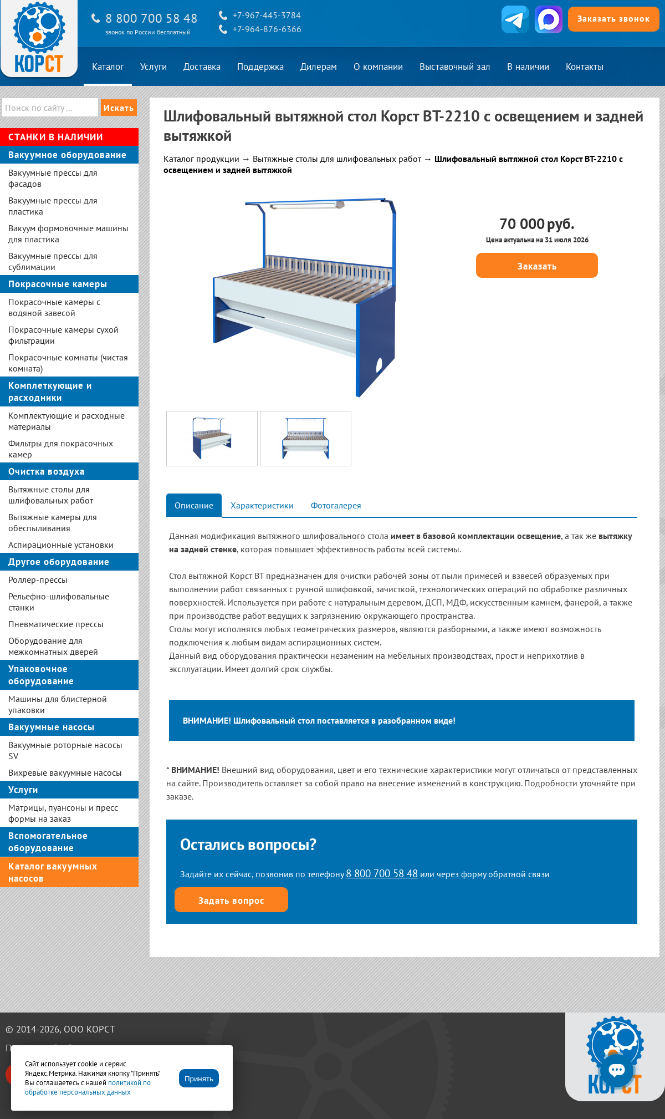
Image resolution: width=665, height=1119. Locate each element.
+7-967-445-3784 (267, 15)
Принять (199, 1079)
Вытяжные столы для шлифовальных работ (337, 158)
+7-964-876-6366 (267, 28)
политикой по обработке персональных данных (88, 1087)
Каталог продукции (201, 158)
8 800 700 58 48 (151, 18)
